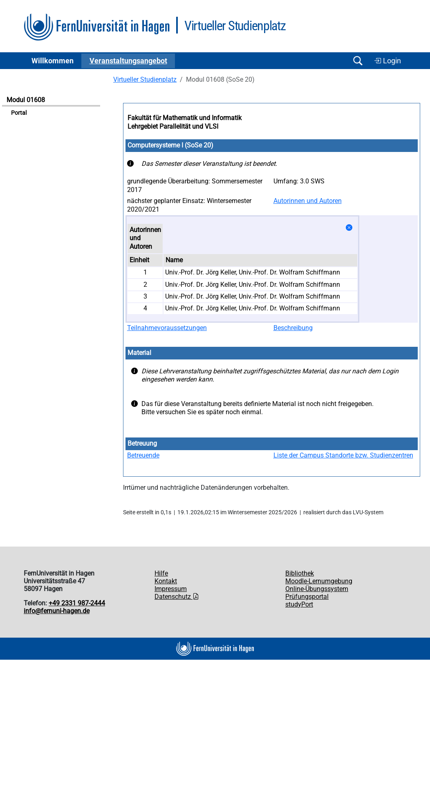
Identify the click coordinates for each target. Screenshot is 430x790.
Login (387, 61)
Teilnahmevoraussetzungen (167, 328)
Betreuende (143, 455)
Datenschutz (177, 596)
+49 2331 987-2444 (77, 603)
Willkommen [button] (52, 61)
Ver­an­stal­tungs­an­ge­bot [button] (128, 61)
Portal (19, 112)
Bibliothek (299, 573)
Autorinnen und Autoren (307, 201)
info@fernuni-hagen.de (57, 611)
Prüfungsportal (307, 596)
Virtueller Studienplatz (145, 79)
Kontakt (166, 581)
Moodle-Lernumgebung (318, 581)
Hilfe (161, 573)
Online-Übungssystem (316, 589)
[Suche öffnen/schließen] (358, 60)
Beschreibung (293, 328)
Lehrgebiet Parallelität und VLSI (173, 126)
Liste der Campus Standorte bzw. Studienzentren (343, 455)
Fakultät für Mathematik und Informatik (185, 118)
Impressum (171, 589)
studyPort (299, 604)
